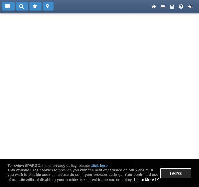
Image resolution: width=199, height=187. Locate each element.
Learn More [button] (144, 180)
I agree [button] (176, 173)
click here (99, 166)
